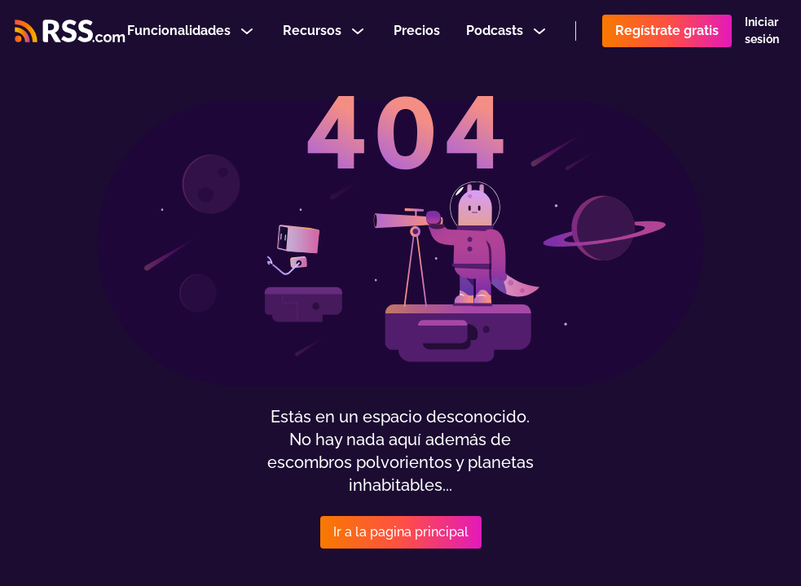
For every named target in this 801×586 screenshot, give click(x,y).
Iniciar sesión (762, 35)
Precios (417, 35)
